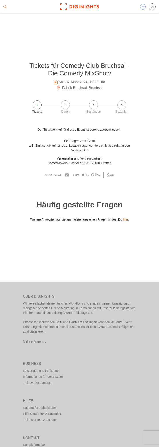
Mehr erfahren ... (34, 341)
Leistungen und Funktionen (41, 370)
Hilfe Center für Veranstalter (42, 413)
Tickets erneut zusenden (40, 419)
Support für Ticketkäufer (39, 408)
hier (125, 219)
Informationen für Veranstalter (43, 376)
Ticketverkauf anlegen (38, 382)
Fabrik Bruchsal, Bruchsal (79, 88)
